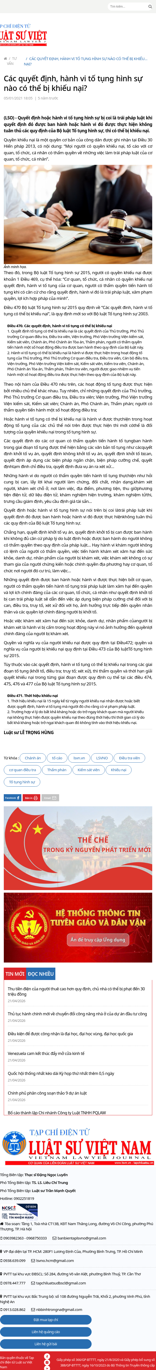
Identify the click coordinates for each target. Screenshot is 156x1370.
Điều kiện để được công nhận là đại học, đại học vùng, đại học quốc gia (70, 1034)
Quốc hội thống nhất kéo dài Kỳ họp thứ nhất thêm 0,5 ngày (61, 1073)
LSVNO (102, 757)
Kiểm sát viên (89, 769)
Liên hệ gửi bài (45, 1343)
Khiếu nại (118, 769)
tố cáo (57, 757)
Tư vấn (12, 61)
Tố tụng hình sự (22, 781)
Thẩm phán (56, 769)
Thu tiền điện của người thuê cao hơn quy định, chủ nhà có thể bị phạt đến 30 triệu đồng (76, 991)
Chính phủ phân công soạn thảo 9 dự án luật (47, 1093)
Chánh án (33, 757)
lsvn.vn (79, 757)
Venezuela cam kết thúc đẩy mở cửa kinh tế (46, 1053)
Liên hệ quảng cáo (46, 1331)
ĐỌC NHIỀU (41, 974)
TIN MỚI (15, 974)
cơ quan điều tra (22, 769)
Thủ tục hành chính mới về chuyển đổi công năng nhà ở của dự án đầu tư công (77, 1014)
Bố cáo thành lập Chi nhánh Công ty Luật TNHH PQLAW (57, 1113)
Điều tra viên (129, 757)
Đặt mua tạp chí (46, 1319)
